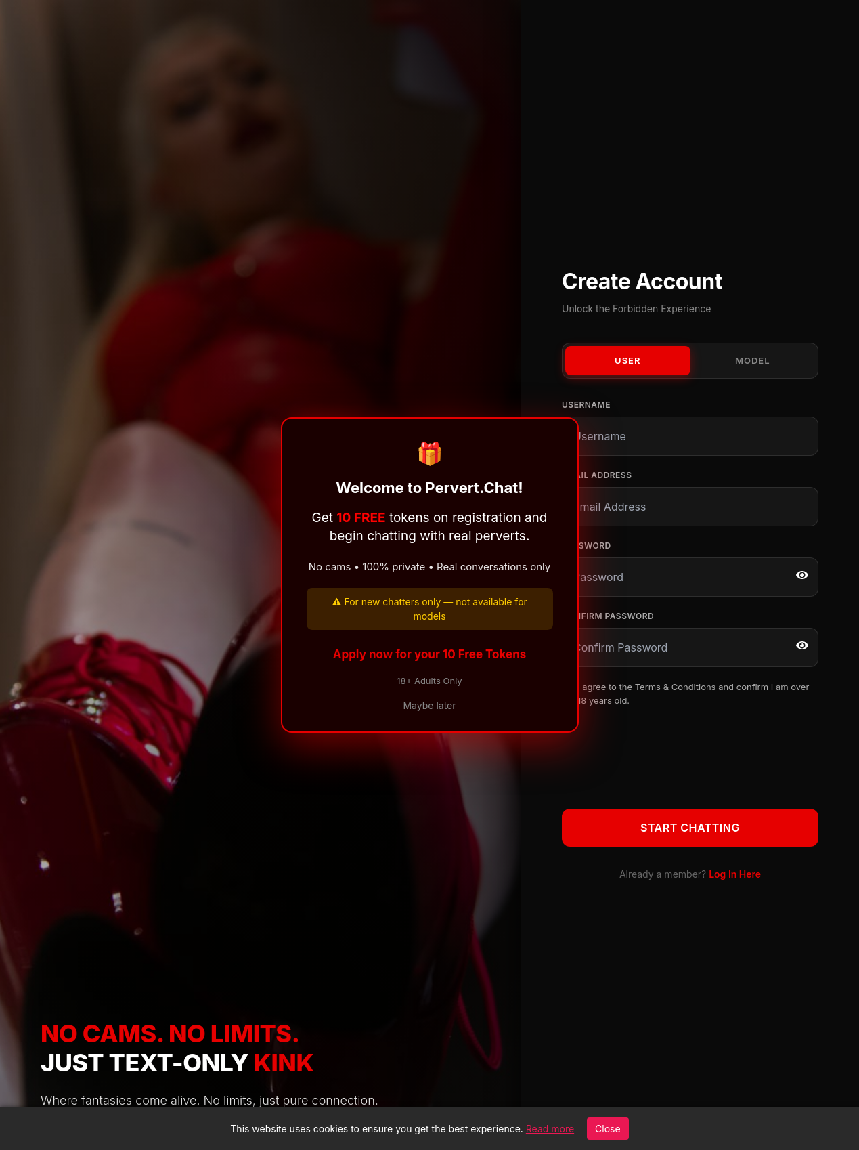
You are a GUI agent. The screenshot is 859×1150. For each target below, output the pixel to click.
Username (586, 405)
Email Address (597, 475)
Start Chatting (690, 827)
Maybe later (429, 705)
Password (586, 545)
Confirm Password (608, 616)
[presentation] (665, 755)
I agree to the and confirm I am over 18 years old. (693, 693)
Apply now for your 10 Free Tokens (430, 654)
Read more (550, 1128)
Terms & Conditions (675, 686)
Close (608, 1128)
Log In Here (735, 874)
